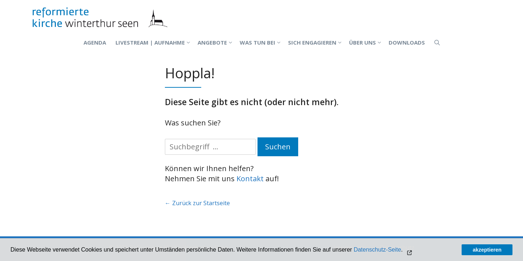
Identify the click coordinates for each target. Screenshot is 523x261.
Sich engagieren (316, 42)
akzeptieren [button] (487, 250)
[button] (408, 250)
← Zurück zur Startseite (197, 203)
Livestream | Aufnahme (154, 42)
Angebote (216, 42)
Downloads (407, 42)
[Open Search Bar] (437, 42)
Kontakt (250, 178)
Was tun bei (261, 42)
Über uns (366, 42)
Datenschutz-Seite (377, 249)
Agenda (95, 42)
